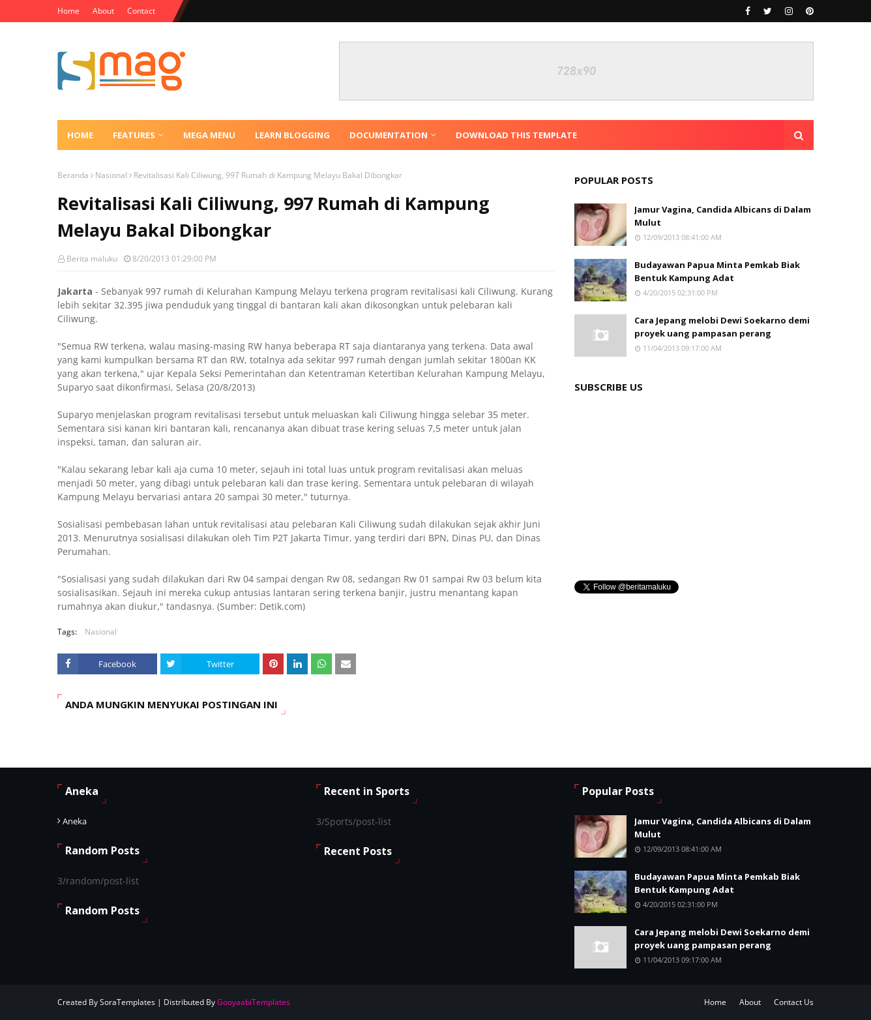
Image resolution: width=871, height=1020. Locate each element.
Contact (141, 10)
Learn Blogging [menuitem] (292, 135)
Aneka (75, 821)
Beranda (73, 175)
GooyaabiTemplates (253, 1002)
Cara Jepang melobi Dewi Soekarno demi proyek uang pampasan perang (722, 326)
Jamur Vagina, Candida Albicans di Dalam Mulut (722, 215)
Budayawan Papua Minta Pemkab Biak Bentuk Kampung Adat (717, 271)
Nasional (111, 175)
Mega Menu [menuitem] (209, 135)
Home (68, 10)
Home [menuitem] (80, 135)
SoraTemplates (127, 1002)
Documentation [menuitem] (388, 135)
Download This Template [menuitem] (516, 135)
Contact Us (794, 1002)
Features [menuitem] (134, 135)
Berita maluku (91, 258)
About (103, 10)
